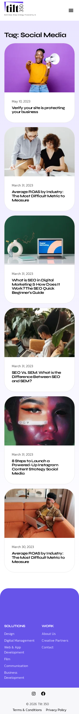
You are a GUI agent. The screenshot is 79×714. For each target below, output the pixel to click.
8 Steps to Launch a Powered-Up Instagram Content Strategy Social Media (35, 467)
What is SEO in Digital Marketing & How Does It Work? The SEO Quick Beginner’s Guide (36, 286)
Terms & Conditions (27, 710)
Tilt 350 (43, 703)
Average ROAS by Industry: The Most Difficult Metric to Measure (38, 195)
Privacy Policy (56, 710)
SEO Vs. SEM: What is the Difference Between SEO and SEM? (36, 376)
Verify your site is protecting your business (38, 109)
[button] (71, 10)
